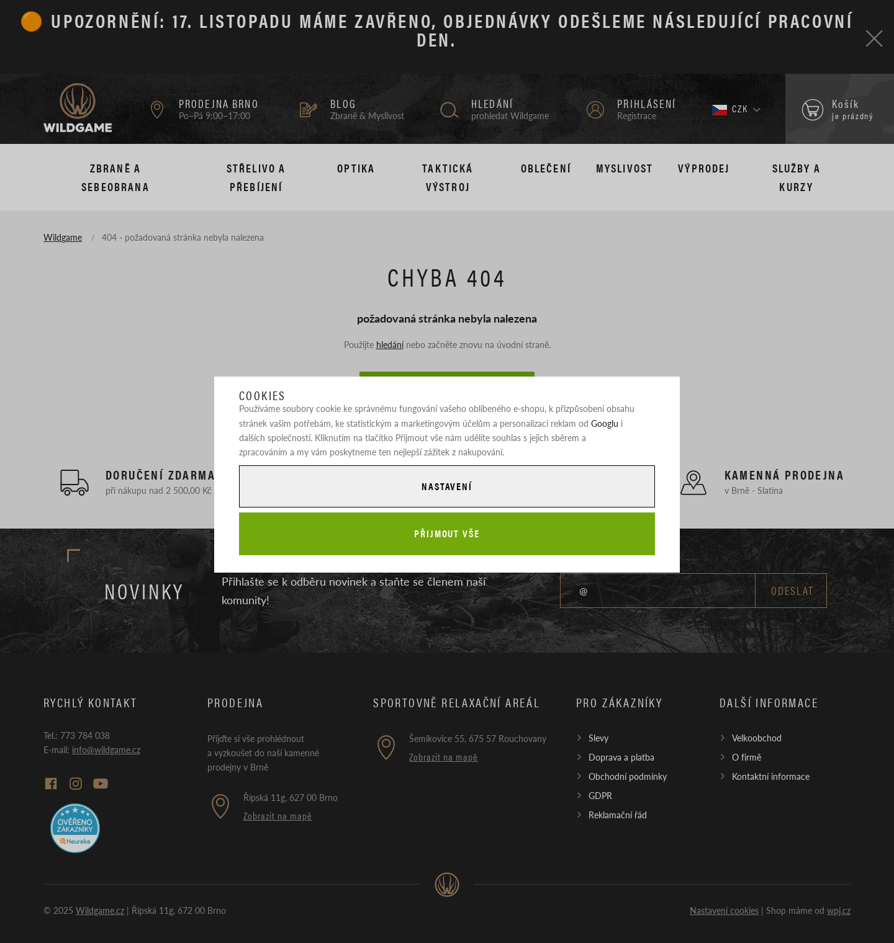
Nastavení (447, 486)
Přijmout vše (447, 533)
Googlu (604, 423)
